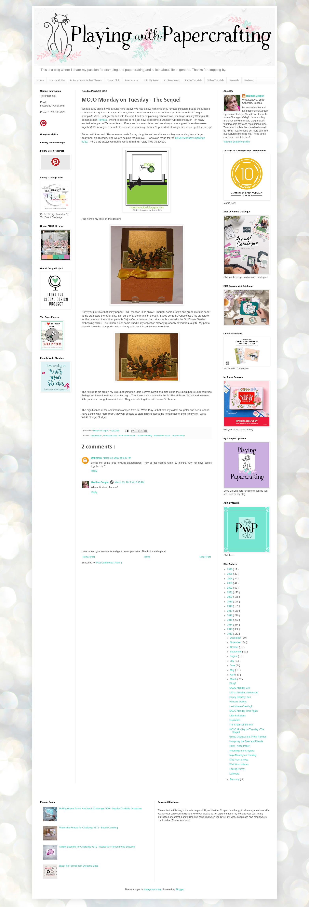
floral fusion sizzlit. (128, 435)
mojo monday (178, 435)
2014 (230, 624)
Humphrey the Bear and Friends (246, 741)
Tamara (102, 119)
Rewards (234, 80)
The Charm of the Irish (241, 724)
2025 (230, 574)
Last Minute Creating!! (240, 706)
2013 (230, 629)
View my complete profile (236, 141)
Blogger (180, 889)
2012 (230, 633)
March (233, 679)
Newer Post (89, 557)
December (236, 637)
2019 (230, 601)
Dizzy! (232, 683)
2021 (230, 592)
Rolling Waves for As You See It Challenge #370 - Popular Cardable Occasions (100, 808)
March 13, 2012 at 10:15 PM (129, 482)
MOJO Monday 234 (239, 688)
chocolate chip (110, 435)
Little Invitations (237, 715)
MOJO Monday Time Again (243, 711)
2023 (230, 583)
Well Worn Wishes (239, 764)
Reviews (248, 80)
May (232, 670)
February (235, 779)
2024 (230, 578)
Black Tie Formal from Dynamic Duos (78, 865)
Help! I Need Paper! (239, 746)
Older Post (205, 557)
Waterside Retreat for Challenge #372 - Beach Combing (88, 827)
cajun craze (96, 435)
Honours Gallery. (238, 701)
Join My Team (151, 80)
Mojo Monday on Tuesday (242, 755)
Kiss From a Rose (238, 759)
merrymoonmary (152, 889)
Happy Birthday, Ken (240, 697)
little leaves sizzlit (162, 435)
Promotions (131, 80)
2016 (230, 615)
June (233, 665)
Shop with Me (57, 80)
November (236, 642)
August (234, 656)
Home (40, 80)
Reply (94, 471)
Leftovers (234, 773)
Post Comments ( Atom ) (109, 562)
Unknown (96, 458)
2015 (230, 620)
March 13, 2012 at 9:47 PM (117, 458)
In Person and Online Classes (86, 80)
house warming (145, 435)
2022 (230, 587)
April (232, 674)
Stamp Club (113, 80)
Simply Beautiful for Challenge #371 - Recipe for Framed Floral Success (97, 846)
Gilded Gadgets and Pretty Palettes (247, 736)
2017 (230, 611)
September (236, 651)
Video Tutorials (215, 80)
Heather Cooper (101, 430)
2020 (230, 597)
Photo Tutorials (193, 80)
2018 (230, 606)
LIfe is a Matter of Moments (243, 692)
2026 (230, 569)
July (232, 661)
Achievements (172, 80)
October (234, 647)
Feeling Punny (237, 769)
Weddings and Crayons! (242, 750)
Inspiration (234, 720)
